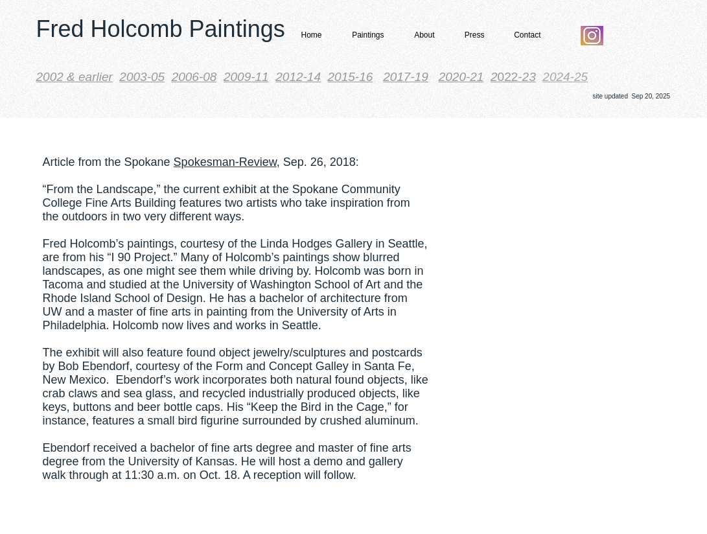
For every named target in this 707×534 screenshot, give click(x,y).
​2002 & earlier (74, 77)
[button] (364, 35)
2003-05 (142, 77)
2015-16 (350, 77)
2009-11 (246, 77)
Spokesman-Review (225, 162)
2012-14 (298, 77)
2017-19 (405, 77)
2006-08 (194, 77)
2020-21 (461, 77)
